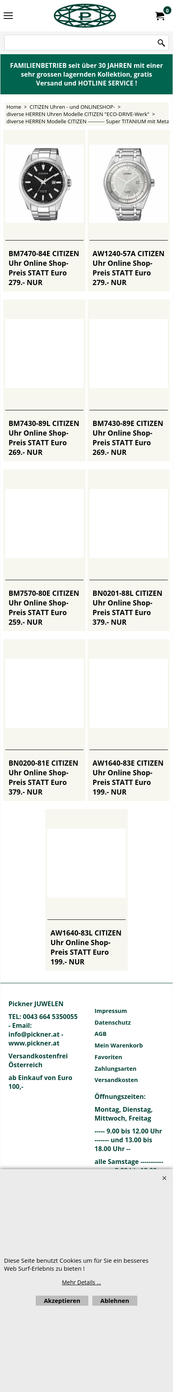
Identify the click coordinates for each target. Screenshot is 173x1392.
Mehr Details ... (81, 1282)
